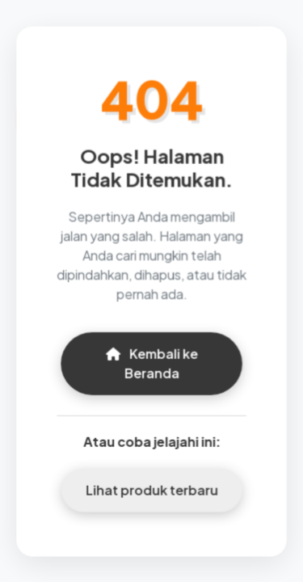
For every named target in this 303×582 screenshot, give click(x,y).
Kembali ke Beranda (151, 362)
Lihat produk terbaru (151, 488)
